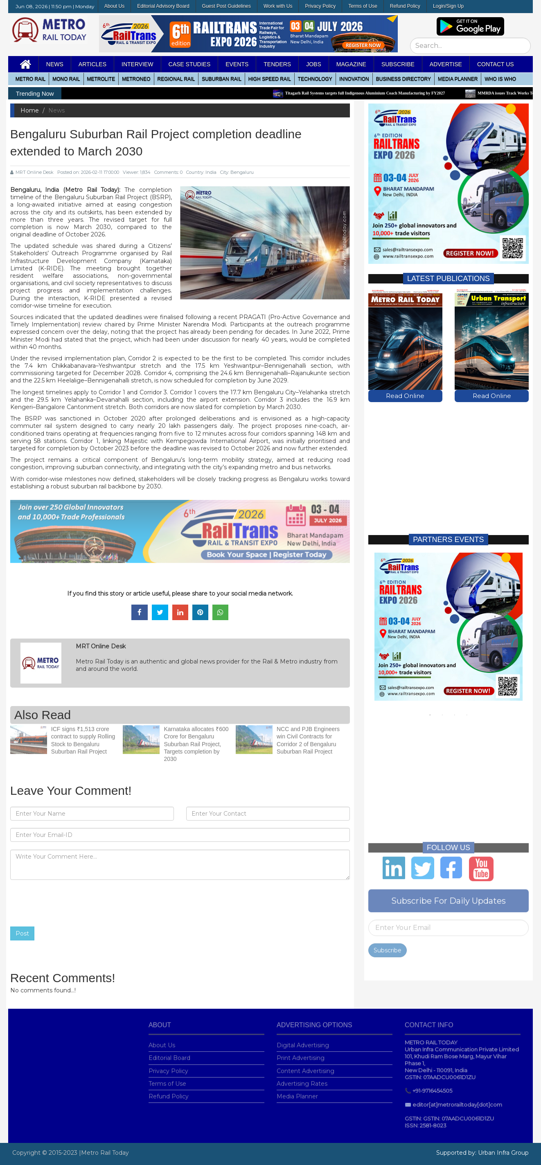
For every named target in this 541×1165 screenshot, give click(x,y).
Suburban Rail (221, 79)
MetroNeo (136, 79)
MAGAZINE (351, 64)
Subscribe (387, 945)
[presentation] (72, 903)
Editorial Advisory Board (163, 6)
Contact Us (495, 64)
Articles (92, 64)
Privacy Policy (320, 6)
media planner (458, 79)
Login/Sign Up (448, 6)
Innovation (354, 79)
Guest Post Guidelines (226, 6)
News (54, 64)
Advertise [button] (446, 64)
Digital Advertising (303, 1040)
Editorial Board (169, 1053)
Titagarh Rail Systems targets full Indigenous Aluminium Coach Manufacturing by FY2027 (369, 93)
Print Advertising (301, 1053)
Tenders (277, 64)
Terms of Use (362, 6)
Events (236, 64)
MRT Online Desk (32, 172)
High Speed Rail (269, 79)
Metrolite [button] (101, 79)
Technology (315, 79)
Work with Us (278, 6)
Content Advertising (305, 1065)
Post (22, 933)
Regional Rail (176, 79)
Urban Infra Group (503, 1152)
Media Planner (297, 1091)
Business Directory (403, 79)
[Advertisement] (448, 459)
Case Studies (190, 64)
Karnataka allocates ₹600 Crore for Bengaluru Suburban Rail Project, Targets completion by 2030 (196, 739)
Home (29, 110)
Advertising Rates (302, 1078)
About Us (114, 6)
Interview (137, 64)
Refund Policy (405, 6)
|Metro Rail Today (104, 1152)
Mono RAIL (66, 79)
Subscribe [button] (398, 64)
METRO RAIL (30, 79)
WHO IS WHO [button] (500, 79)
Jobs (313, 64)
